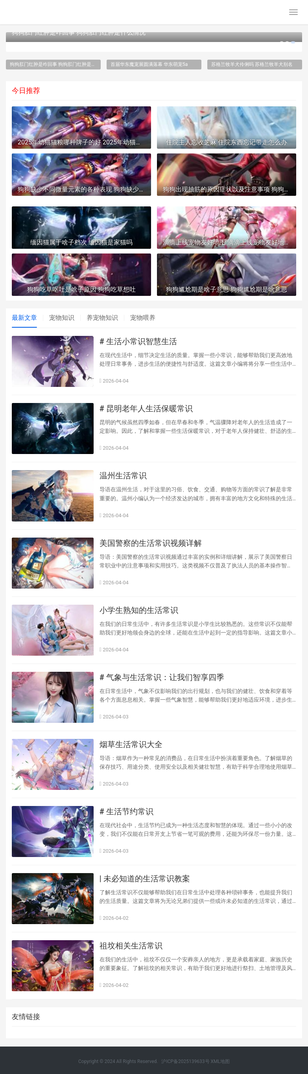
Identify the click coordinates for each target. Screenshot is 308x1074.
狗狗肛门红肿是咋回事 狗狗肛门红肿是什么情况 (79, 32)
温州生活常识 (123, 475)
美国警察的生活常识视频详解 (151, 543)
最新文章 (24, 317)
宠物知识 (61, 317)
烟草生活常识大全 (131, 744)
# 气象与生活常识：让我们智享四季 (162, 677)
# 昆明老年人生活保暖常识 (146, 408)
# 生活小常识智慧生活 (138, 341)
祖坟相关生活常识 (131, 945)
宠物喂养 (142, 317)
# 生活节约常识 (126, 811)
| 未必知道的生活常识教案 (145, 878)
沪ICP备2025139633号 (185, 1061)
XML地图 (220, 1061)
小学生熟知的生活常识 (139, 610)
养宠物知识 (102, 317)
